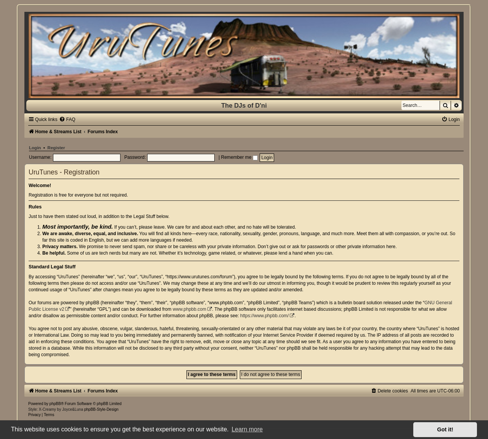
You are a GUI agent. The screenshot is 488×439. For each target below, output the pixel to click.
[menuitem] (67, 119)
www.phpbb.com (189, 309)
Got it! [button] (445, 429)
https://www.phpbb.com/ (264, 315)
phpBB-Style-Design (101, 409)
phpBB (55, 404)
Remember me (239, 157)
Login (35, 147)
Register (56, 147)
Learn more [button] (247, 429)
